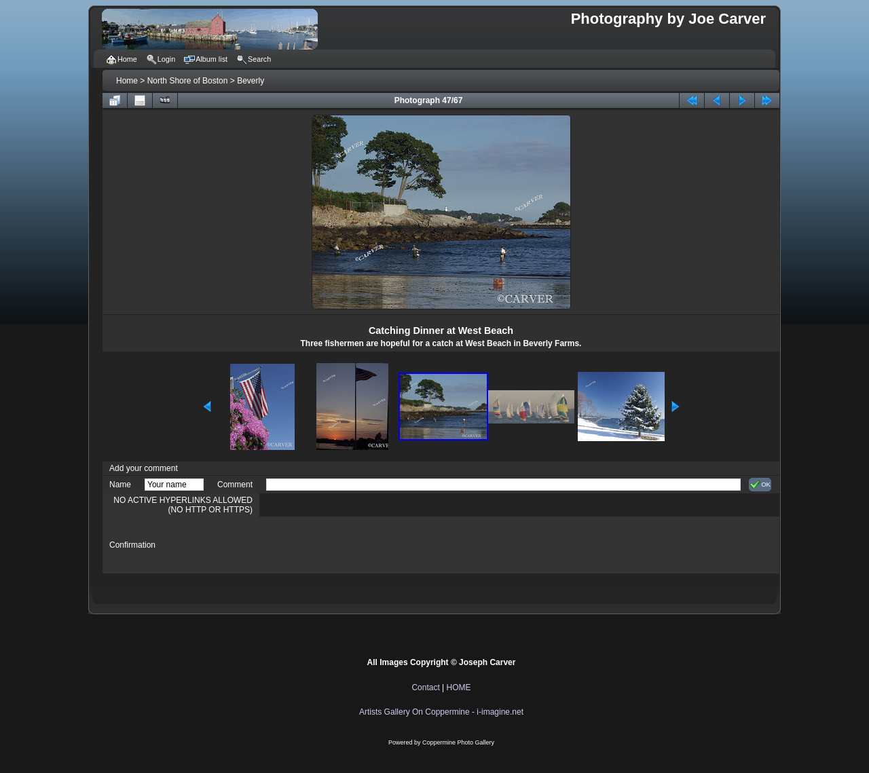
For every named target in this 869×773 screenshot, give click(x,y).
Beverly (250, 81)
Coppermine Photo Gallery (458, 742)
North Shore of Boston (187, 81)
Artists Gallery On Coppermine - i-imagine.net (441, 712)
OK (760, 484)
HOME (459, 687)
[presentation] (369, 545)
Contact (425, 687)
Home (127, 81)
